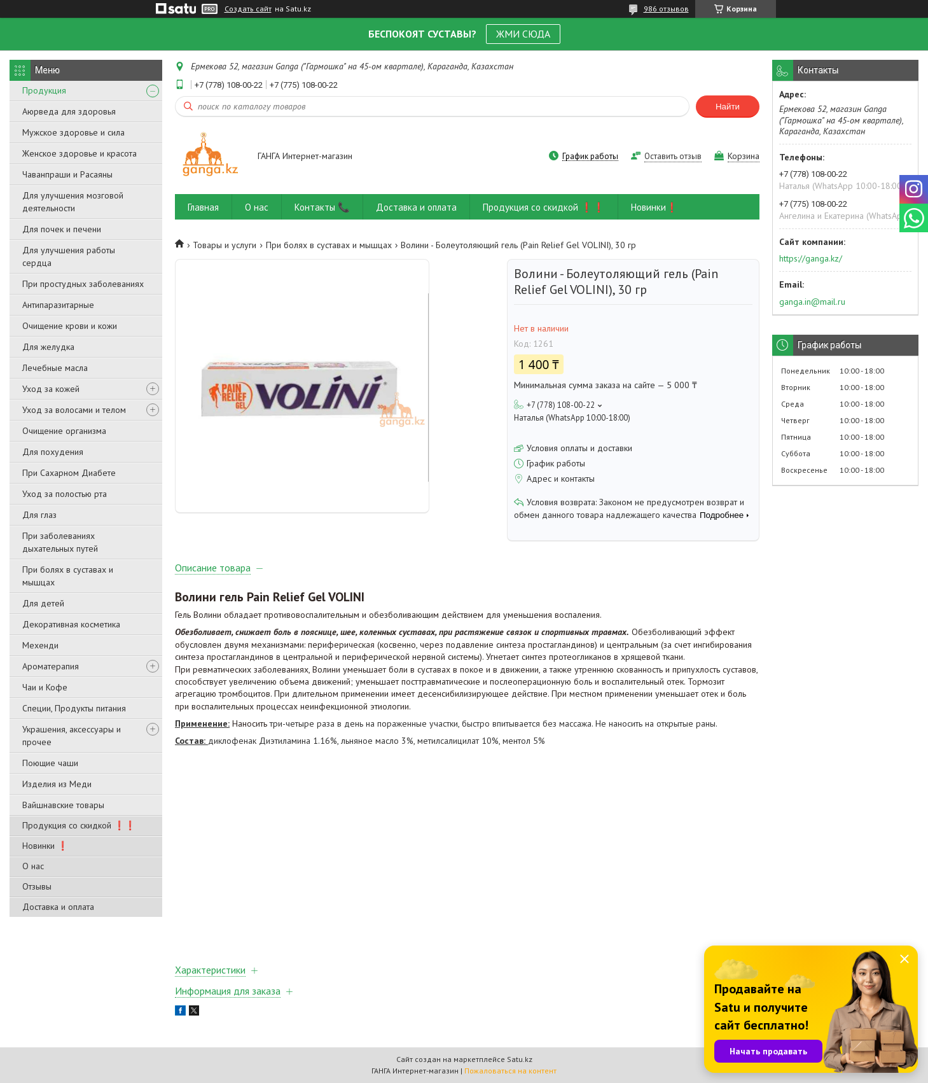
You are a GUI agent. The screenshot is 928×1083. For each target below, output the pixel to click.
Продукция (44, 90)
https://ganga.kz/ (810, 258)
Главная (203, 207)
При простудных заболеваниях (83, 284)
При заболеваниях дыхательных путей (60, 542)
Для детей (43, 603)
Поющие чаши (50, 763)
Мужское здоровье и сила (73, 132)
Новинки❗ (654, 207)
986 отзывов (666, 8)
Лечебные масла (55, 368)
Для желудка (48, 347)
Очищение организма (64, 431)
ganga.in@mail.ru (812, 301)
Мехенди (40, 645)
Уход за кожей (51, 389)
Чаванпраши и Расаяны (67, 174)
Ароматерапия (50, 666)
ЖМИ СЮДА (523, 33)
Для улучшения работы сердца (68, 256)
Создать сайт (248, 8)
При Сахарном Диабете (69, 473)
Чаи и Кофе (44, 687)
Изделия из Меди (57, 784)
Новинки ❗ (45, 845)
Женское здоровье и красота (79, 153)
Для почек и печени (61, 229)
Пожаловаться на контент (510, 1070)
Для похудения (52, 452)
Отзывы (37, 886)
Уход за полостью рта (64, 494)
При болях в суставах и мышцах (67, 576)
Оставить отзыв (673, 156)
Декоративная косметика (71, 624)
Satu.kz (519, 1059)
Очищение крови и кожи (69, 326)
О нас (33, 866)
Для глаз (39, 515)
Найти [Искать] (728, 106)
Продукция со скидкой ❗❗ (78, 825)
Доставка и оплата (58, 906)
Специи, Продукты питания (74, 708)
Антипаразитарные (58, 305)
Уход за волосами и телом (74, 410)
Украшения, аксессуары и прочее (71, 735)
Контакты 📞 (322, 207)
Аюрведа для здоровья (69, 111)
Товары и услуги (224, 245)
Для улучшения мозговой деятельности (72, 202)
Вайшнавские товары (63, 805)
